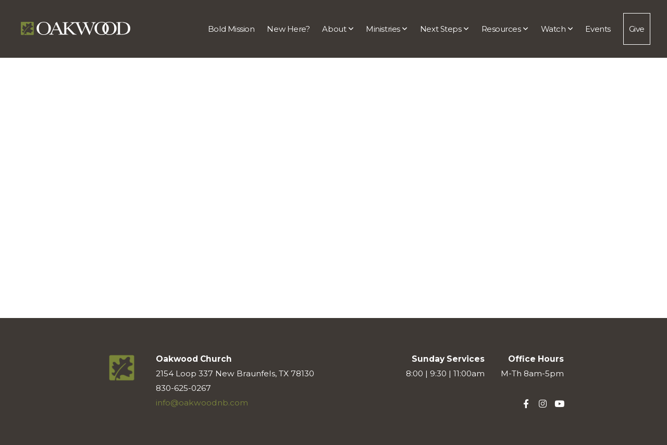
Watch (557, 29)
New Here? (288, 29)
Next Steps (444, 29)
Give (637, 29)
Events (597, 29)
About (337, 29)
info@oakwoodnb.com (202, 403)
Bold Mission (231, 29)
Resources (504, 29)
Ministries (386, 29)
